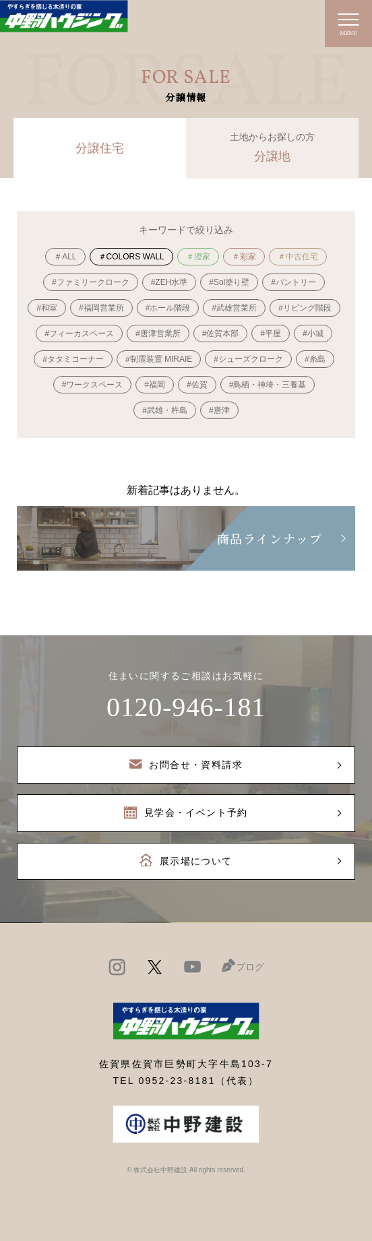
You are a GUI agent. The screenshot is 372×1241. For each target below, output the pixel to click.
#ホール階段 (168, 308)
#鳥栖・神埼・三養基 (268, 384)
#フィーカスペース (79, 333)
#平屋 (270, 333)
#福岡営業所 (101, 308)
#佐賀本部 (220, 333)
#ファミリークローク (90, 282)
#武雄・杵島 (164, 410)
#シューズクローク (248, 359)
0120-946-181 (186, 707)
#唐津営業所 (158, 333)
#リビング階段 (305, 308)
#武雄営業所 (234, 308)
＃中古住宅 (298, 256)
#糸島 (315, 359)
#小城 (313, 333)
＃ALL (65, 256)
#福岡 (154, 384)
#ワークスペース (92, 384)
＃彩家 (244, 256)
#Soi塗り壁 (229, 282)
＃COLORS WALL (131, 256)
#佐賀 (197, 384)
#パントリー (293, 282)
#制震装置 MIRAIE (158, 359)
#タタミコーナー (73, 359)
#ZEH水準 (169, 282)
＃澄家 (198, 256)
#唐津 (219, 410)
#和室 (46, 308)
